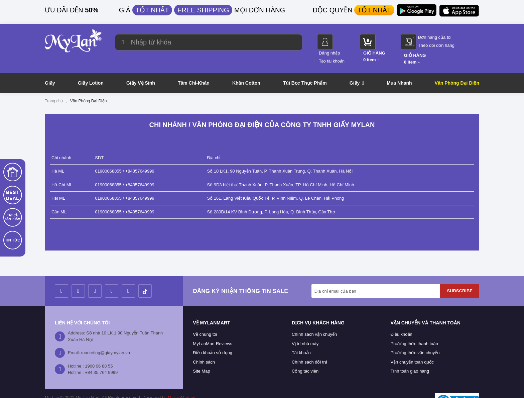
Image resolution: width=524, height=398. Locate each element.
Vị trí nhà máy (305, 328)
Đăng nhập (354, 37)
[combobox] (202, 42)
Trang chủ (54, 85)
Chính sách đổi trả (309, 346)
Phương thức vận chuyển (414, 337)
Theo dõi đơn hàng (461, 45)
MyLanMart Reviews (212, 328)
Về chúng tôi (205, 319)
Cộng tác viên (305, 356)
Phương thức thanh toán (414, 328)
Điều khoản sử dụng (212, 337)
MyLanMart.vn (181, 382)
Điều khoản (401, 319)
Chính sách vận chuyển (314, 319)
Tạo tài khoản (356, 45)
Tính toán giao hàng (409, 356)
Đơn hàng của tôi (459, 37)
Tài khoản (301, 337)
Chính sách (204, 346)
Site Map (201, 356)
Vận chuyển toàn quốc (412, 346)
